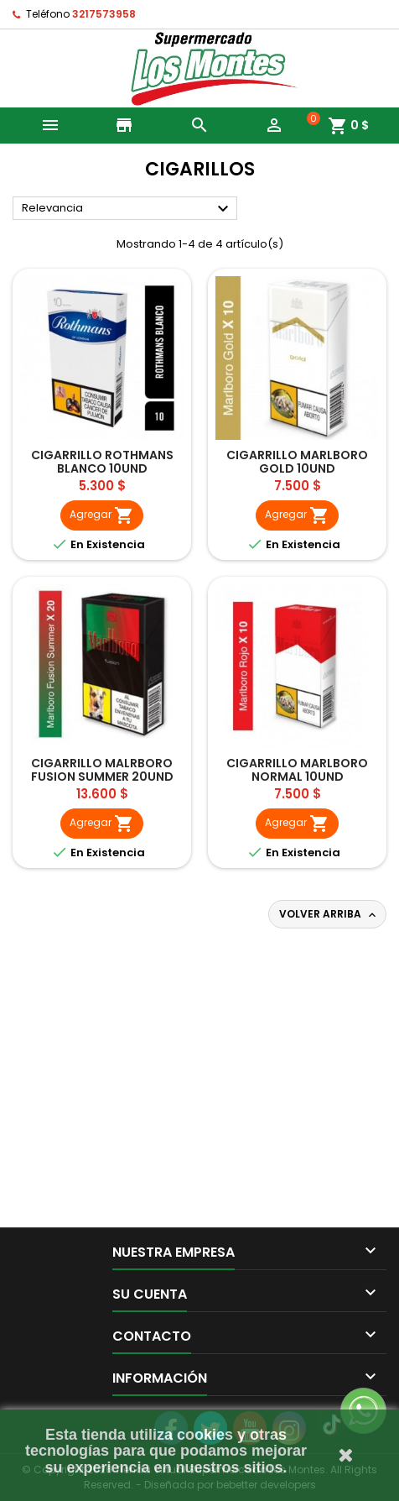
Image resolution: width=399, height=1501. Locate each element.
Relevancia (127, 209)
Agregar (102, 515)
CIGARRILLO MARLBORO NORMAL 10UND (297, 770)
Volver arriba (329, 914)
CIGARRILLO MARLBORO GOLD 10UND (297, 462)
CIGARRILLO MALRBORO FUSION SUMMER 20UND (102, 770)
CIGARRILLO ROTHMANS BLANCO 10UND (102, 462)
